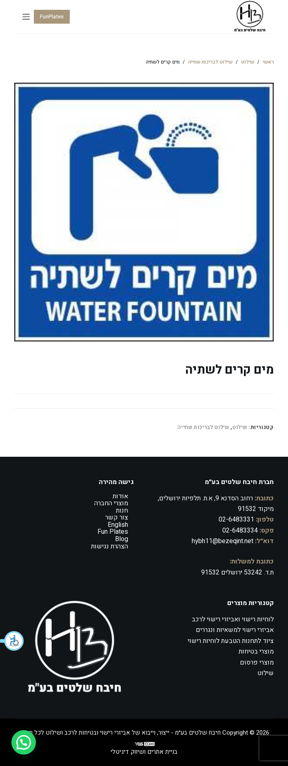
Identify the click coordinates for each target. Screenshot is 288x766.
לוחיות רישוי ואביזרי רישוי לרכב (233, 619)
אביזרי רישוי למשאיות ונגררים (235, 630)
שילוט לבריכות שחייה (203, 427)
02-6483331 (236, 519)
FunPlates (52, 16)
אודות (120, 496)
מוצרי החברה (111, 503)
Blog (121, 539)
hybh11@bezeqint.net (222, 541)
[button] (12, 641)
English (118, 525)
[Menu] (26, 16)
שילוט (240, 427)
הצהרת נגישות (109, 546)
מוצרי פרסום (257, 662)
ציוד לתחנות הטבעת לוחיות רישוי (231, 641)
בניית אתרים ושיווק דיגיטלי (144, 751)
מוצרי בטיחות (256, 651)
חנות (122, 510)
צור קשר (116, 517)
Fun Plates (112, 532)
